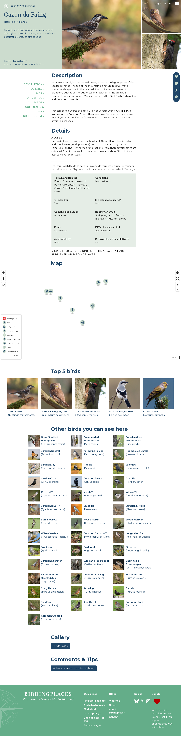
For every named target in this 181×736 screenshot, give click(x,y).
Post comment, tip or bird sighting (73, 668)
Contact (113, 717)
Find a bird (90, 709)
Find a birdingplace (95, 700)
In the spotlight (92, 713)
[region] (90, 315)
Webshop (114, 700)
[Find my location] (3, 273)
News (112, 705)
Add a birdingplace (94, 705)
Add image (60, 646)
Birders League (92, 725)
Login (158, 3)
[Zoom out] (177, 289)
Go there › (33, 116)
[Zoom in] (177, 285)
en (166, 3)
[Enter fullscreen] (177, 279)
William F (22, 61)
